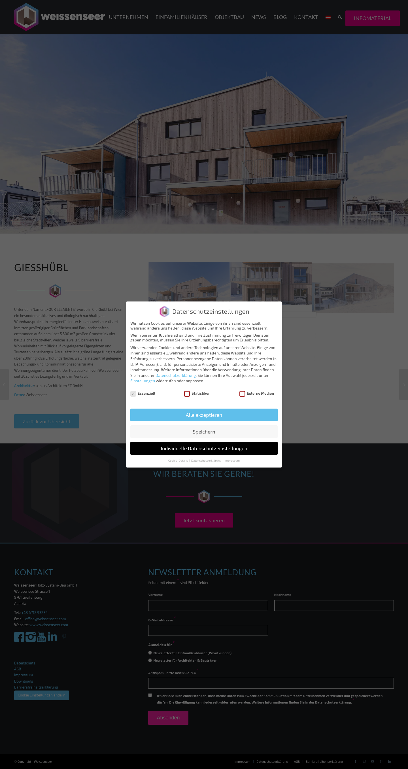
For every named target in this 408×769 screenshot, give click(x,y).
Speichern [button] (204, 432)
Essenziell (142, 393)
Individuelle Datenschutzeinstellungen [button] (204, 448)
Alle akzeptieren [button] (204, 415)
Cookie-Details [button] (178, 460)
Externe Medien (256, 393)
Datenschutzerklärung (176, 375)
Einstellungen (142, 380)
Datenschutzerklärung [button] (206, 460)
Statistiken (197, 393)
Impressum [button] (232, 460)
